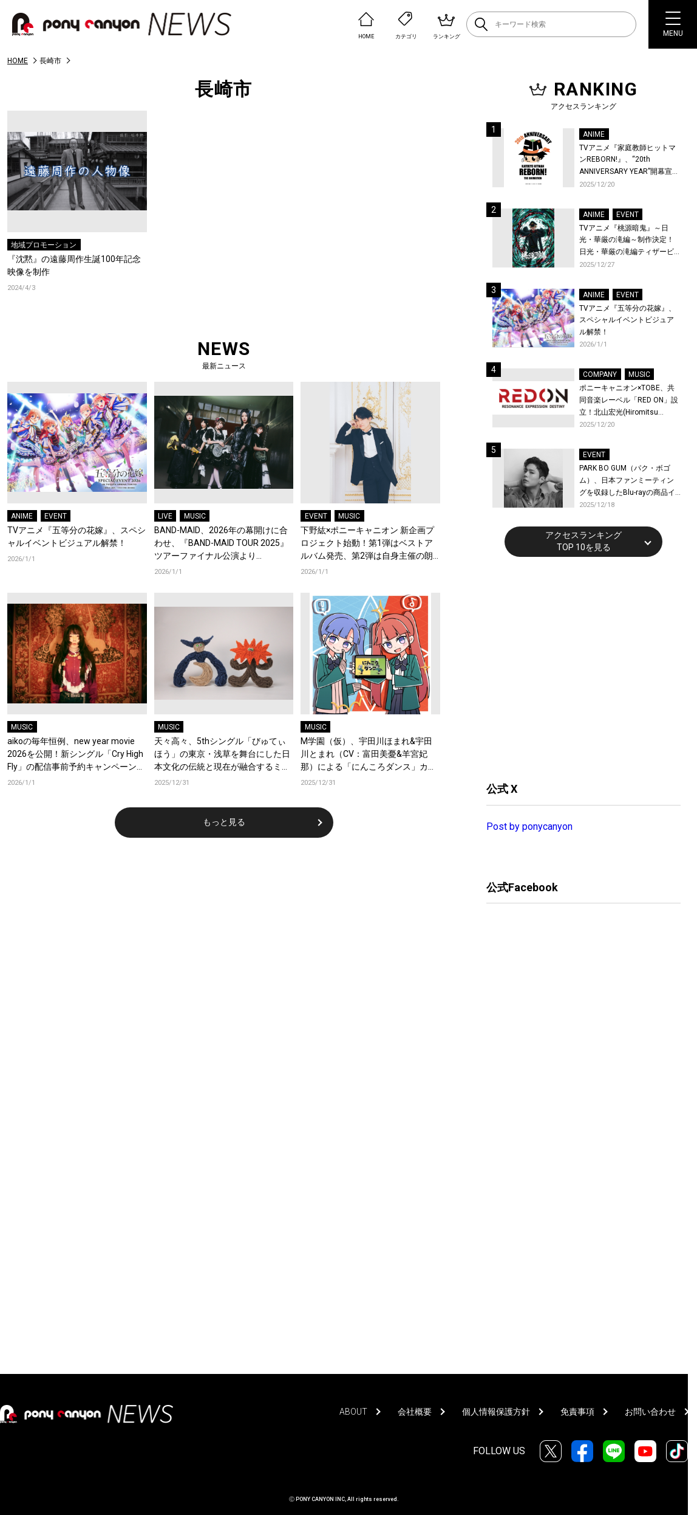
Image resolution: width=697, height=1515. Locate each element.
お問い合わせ (650, 1412)
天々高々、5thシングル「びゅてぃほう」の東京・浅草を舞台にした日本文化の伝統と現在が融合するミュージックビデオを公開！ (222, 754)
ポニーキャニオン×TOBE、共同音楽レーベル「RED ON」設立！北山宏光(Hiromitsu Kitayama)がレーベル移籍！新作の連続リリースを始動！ (629, 401)
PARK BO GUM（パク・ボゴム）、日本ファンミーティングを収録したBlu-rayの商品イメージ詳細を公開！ (627, 481)
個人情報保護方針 (496, 1412)
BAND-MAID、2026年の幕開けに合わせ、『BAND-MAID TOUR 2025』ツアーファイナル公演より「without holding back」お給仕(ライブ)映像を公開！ (221, 543)
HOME (17, 61)
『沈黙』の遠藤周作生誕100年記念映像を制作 (74, 265)
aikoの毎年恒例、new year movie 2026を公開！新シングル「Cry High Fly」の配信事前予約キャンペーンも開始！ (76, 754)
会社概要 (415, 1412)
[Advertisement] (577, 668)
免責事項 (577, 1412)
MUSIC (195, 516)
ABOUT (353, 1412)
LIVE (165, 516)
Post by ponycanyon (529, 826)
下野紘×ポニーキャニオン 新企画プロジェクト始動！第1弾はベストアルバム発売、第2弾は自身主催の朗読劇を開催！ (367, 543)
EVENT (55, 516)
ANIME (22, 516)
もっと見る (224, 822)
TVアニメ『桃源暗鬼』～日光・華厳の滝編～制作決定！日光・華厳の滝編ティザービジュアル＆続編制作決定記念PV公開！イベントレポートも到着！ (627, 241)
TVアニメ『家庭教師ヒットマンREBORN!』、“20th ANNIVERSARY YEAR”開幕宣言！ (627, 160)
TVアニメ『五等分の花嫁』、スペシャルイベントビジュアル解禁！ (76, 536)
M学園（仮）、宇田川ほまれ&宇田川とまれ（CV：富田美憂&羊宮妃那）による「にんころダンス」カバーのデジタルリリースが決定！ (369, 754)
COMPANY (600, 374)
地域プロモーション (43, 245)
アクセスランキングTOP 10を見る (583, 541)
